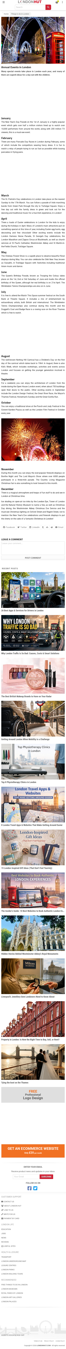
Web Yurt (20, 1335)
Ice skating (6, 501)
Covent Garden (8, 410)
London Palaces (8, 1302)
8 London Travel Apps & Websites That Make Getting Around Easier (32, 825)
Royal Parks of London (12, 1293)
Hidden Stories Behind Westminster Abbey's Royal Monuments (29, 953)
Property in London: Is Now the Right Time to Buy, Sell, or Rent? (30, 1039)
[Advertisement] (33, 96)
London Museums (9, 1289)
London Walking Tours (12, 1274)
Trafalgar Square (24, 263)
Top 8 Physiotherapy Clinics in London (18, 782)
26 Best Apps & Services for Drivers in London (22, 610)
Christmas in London (43, 519)
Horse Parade (24, 236)
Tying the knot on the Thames (14, 1082)
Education (6, 1229)
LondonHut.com (44, 1345)
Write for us (8, 1214)
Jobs (3, 1233)
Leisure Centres (8, 1265)
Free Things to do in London (14, 1285)
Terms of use (38, 1341)
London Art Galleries (11, 1297)
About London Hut (11, 1206)
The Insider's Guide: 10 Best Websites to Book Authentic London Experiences (33, 911)
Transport (6, 1257)
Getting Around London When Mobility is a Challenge (25, 739)
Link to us (7, 1210)
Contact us (7, 1202)
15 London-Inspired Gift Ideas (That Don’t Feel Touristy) (26, 868)
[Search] (48, 7)
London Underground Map (13, 1261)
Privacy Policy (49, 1341)
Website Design (7, 1335)
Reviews (5, 1242)
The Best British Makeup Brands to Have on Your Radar (26, 696)
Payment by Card (10, 1218)
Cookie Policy (60, 1341)
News (3, 1238)
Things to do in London (20, 14)
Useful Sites (8, 1246)
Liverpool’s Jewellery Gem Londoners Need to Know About (28, 996)
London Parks (7, 1270)
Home (6, 14)
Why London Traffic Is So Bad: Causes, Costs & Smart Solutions (30, 653)
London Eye (42, 501)
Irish (53, 202)
